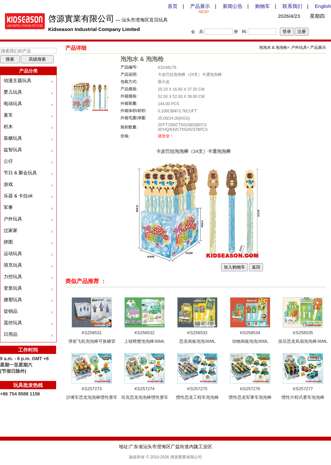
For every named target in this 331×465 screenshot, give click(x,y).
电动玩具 (13, 103)
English (323, 6)
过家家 (10, 230)
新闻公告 (233, 6)
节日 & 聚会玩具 (20, 172)
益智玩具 (13, 149)
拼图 (8, 242)
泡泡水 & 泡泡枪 (273, 47)
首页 (173, 6)
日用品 (10, 334)
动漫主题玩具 (17, 80)
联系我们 (292, 6)
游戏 (8, 184)
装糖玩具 (13, 138)
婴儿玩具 (13, 92)
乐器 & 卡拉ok (18, 195)
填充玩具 (13, 265)
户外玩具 (13, 218)
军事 (8, 207)
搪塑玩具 (13, 299)
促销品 (10, 311)
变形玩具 (13, 288)
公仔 (8, 161)
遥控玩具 (13, 322)
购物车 (262, 6)
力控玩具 (13, 276)
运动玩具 (13, 253)
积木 (8, 126)
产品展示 (200, 6)
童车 (8, 115)
